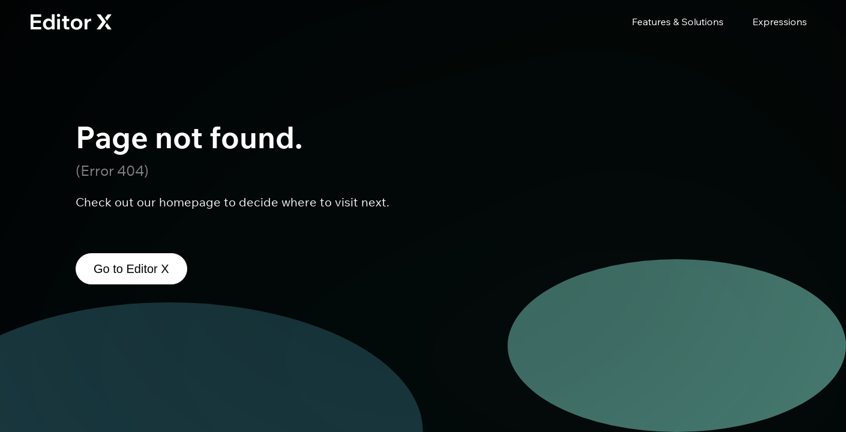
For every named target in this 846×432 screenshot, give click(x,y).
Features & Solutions (678, 22)
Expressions (779, 22)
